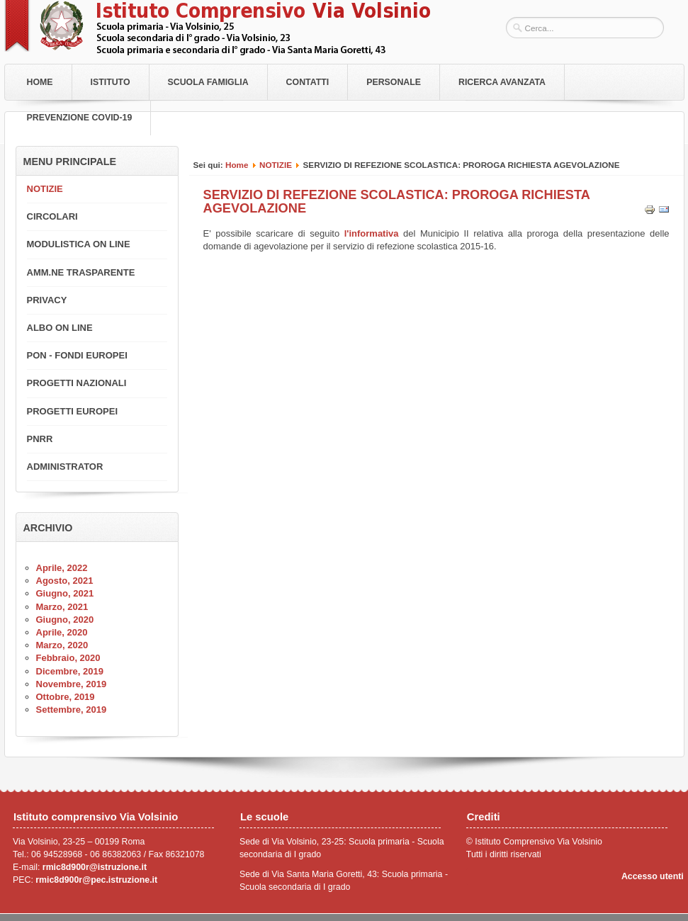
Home (40, 82)
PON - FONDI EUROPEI (77, 355)
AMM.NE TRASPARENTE (81, 272)
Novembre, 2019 (71, 684)
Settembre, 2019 (71, 709)
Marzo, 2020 (62, 645)
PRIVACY (47, 300)
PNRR (40, 439)
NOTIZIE (275, 164)
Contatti (307, 82)
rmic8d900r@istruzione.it (95, 867)
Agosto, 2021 (65, 580)
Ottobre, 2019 (65, 696)
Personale (393, 82)
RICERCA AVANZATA (502, 82)
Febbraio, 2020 (68, 657)
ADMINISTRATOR (65, 466)
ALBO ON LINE (60, 327)
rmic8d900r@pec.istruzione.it (96, 880)
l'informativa (371, 233)
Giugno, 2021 (65, 593)
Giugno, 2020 (65, 619)
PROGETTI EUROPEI (72, 411)
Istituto (110, 82)
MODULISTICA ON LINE (78, 244)
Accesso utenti (652, 876)
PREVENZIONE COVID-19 (79, 118)
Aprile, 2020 (62, 632)
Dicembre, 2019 (69, 671)
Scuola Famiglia (208, 82)
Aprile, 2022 (62, 568)
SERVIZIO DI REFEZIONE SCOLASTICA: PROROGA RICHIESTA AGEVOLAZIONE (396, 201)
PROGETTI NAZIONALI (77, 383)
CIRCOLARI (52, 216)
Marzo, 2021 (62, 606)
